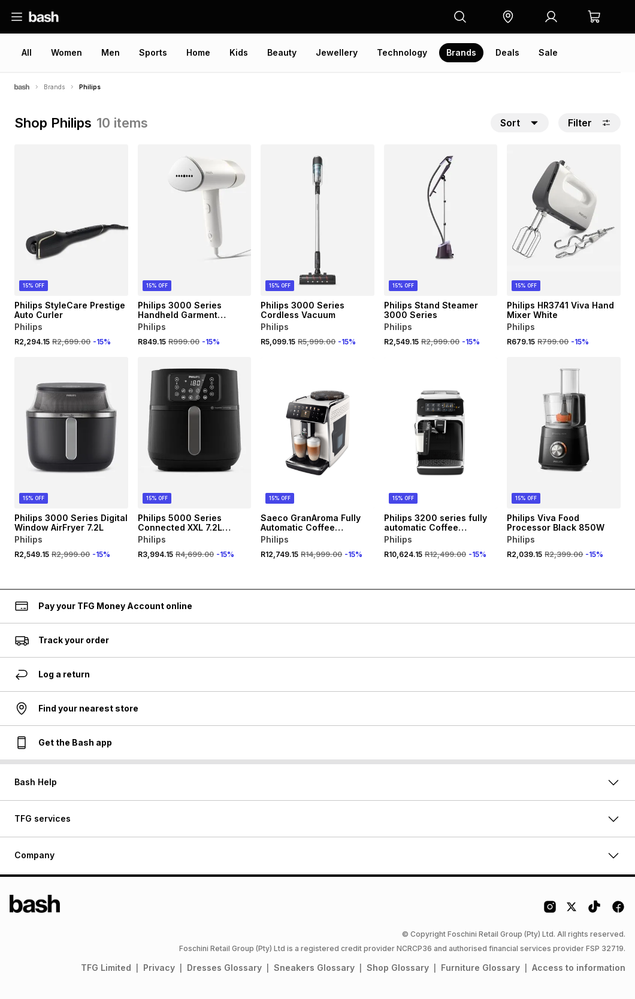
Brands (461, 52)
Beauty (282, 52)
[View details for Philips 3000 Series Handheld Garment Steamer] (195, 220)
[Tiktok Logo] (594, 911)
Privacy (159, 967)
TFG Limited (106, 967)
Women (66, 52)
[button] (508, 17)
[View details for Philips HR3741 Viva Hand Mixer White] (564, 220)
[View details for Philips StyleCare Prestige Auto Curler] (71, 220)
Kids (238, 52)
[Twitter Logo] (572, 911)
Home (198, 52)
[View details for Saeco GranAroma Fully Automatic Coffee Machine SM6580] (317, 432)
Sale (548, 52)
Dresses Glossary (224, 967)
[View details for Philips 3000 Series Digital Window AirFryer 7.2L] (71, 432)
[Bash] (21, 87)
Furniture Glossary (480, 967)
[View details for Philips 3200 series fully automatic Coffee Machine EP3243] (441, 432)
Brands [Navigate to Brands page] (54, 86)
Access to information (578, 967)
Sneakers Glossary (314, 967)
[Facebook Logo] (618, 911)
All (27, 52)
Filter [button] (589, 123)
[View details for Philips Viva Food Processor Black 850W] (564, 432)
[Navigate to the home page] (44, 16)
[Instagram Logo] (550, 911)
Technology (402, 52)
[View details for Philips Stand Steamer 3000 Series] (441, 220)
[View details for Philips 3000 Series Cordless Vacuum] (317, 220)
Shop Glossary (398, 967)
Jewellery (337, 52)
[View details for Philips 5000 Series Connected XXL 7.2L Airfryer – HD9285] (195, 432)
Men (110, 52)
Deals (507, 52)
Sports (153, 52)
